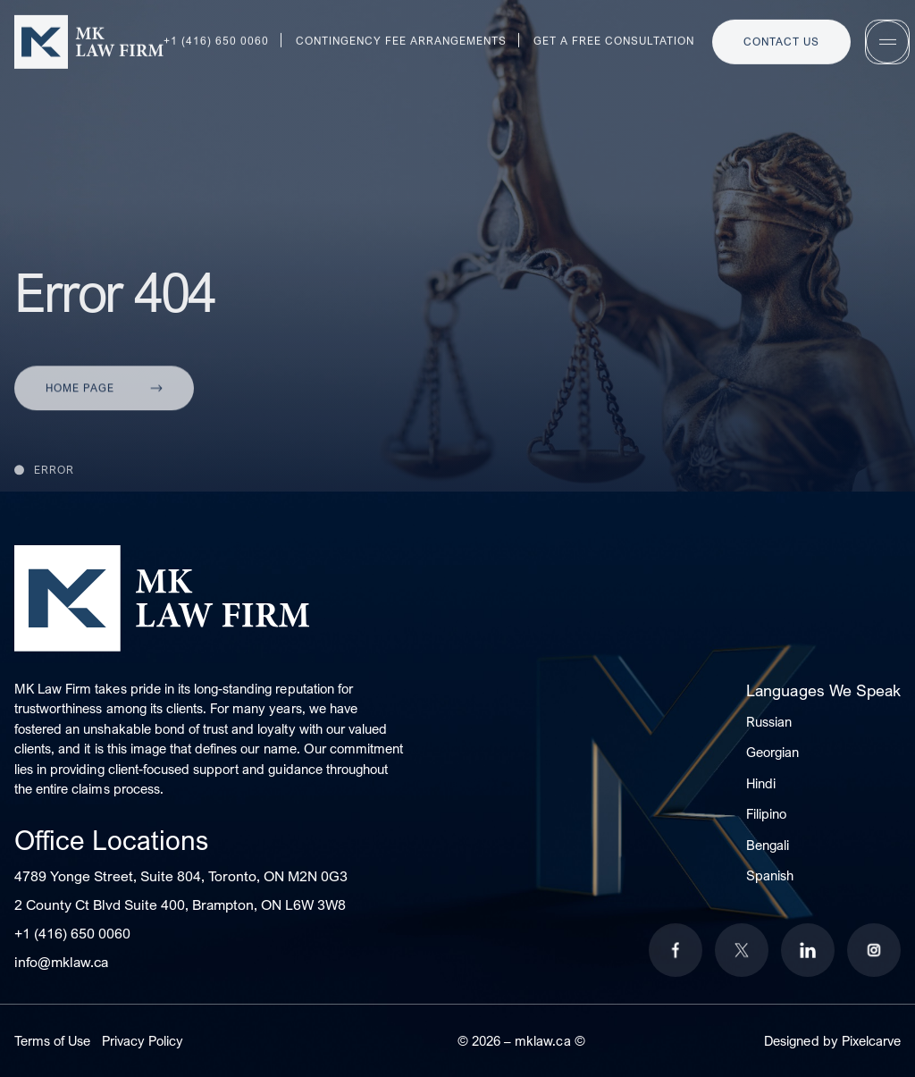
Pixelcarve (871, 1040)
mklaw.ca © (549, 1040)
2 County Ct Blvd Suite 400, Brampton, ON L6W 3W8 (180, 904)
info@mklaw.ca (61, 962)
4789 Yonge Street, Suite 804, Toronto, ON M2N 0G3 (181, 876)
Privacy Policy (142, 1040)
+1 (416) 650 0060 (72, 933)
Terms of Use (52, 1040)
